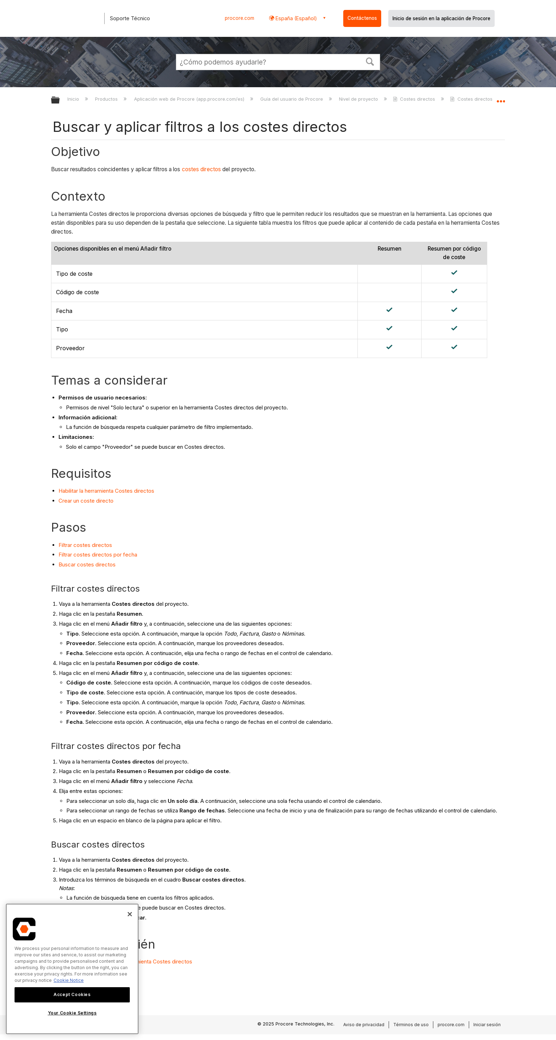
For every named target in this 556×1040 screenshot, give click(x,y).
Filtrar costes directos (85, 545)
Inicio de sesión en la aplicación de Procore (441, 18)
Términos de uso (411, 1024)
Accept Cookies (72, 994)
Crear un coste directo (86, 500)
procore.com (239, 18)
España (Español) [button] (295, 18)
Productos (107, 99)
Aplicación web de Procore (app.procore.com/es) (190, 99)
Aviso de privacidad (363, 1024)
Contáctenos (362, 18)
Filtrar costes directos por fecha (98, 554)
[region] (72, 969)
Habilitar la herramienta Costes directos (106, 490)
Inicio (73, 99)
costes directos (201, 169)
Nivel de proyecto (359, 99)
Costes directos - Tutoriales (485, 99)
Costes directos (415, 99)
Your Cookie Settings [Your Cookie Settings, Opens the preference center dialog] (72, 1013)
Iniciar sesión (487, 1024)
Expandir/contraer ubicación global (500, 98)
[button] (370, 61)
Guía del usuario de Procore (292, 99)
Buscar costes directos (87, 564)
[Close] (130, 914)
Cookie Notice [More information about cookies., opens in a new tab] (69, 980)
